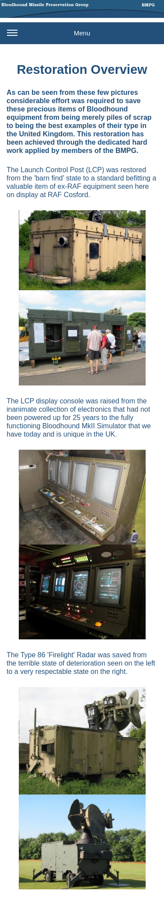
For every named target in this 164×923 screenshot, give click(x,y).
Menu (48, 36)
